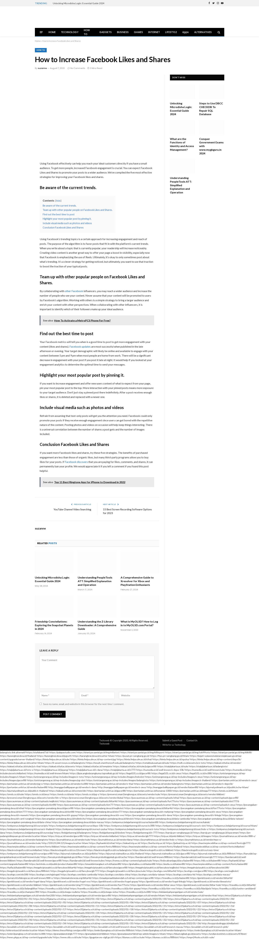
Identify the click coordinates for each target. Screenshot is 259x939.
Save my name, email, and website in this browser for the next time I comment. (83, 704)
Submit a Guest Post (172, 740)
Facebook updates (80, 346)
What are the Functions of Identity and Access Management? (182, 144)
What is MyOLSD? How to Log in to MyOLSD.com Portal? (139, 623)
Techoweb (104, 743)
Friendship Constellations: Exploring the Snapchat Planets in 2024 (54, 625)
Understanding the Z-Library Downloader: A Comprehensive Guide (97, 625)
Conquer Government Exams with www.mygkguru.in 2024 (211, 146)
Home (38, 41)
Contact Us (192, 740)
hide (58, 200)
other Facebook (74, 291)
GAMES (138, 32)
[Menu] (41, 32)
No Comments (76, 68)
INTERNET (154, 32)
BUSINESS (123, 32)
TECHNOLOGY (69, 32)
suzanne (42, 68)
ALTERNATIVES (203, 32)
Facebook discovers (76, 461)
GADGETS (105, 32)
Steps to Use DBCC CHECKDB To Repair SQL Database (211, 109)
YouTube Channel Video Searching (72, 509)
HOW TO (87, 32)
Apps (185, 32)
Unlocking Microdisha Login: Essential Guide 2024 (78, 3)
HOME (52, 32)
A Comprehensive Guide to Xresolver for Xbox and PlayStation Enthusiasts (137, 581)
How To (41, 50)
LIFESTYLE (171, 32)
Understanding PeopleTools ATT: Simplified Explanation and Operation (95, 581)
